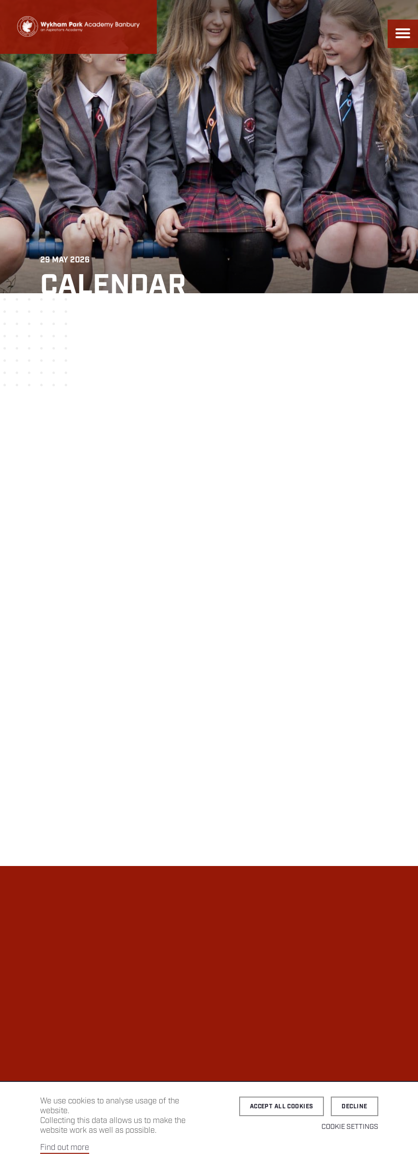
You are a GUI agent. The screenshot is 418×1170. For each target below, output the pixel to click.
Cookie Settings (349, 1126)
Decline (354, 1106)
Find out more (64, 1148)
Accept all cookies (282, 1106)
